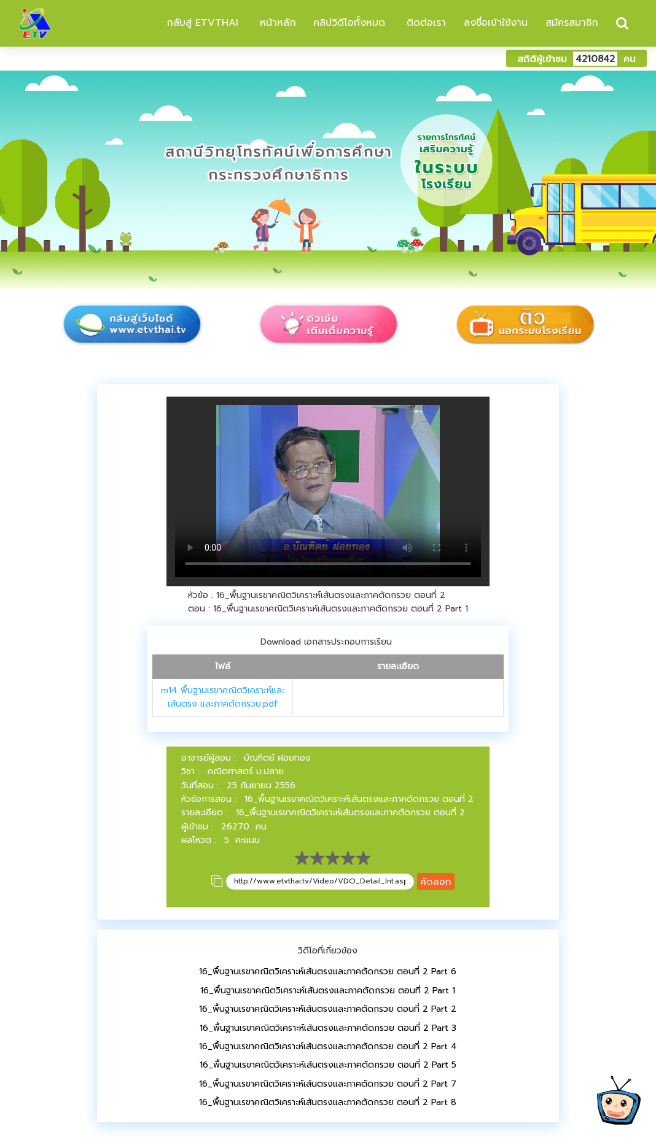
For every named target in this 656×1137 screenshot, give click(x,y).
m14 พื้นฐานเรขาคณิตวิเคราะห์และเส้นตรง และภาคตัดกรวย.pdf (223, 697)
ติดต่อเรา (424, 22)
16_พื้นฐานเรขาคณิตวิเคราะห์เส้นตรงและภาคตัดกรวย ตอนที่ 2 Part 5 (328, 1064)
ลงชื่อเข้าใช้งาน (496, 22)
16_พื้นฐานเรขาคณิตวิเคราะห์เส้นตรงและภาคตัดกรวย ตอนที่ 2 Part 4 (328, 1046)
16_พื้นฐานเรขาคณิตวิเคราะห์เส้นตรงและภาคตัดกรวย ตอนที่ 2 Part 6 (327, 971)
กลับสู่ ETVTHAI (200, 22)
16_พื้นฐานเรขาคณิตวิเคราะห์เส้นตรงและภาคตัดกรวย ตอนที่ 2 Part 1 (327, 990)
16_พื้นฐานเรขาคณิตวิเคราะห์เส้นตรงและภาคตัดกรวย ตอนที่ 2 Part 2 (327, 1009)
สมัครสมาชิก (571, 22)
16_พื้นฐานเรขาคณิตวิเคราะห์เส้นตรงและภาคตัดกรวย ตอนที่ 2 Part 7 (327, 1083)
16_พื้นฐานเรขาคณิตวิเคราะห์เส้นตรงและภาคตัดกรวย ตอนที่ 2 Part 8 (327, 1102)
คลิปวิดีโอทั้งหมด (349, 22)
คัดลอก (435, 881)
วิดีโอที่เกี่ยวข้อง (327, 950)
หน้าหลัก (276, 22)
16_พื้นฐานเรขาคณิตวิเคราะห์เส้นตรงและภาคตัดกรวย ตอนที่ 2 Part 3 (328, 1028)
